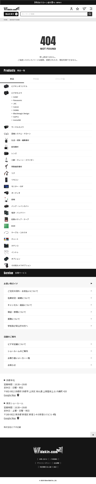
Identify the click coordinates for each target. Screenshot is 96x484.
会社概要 (56, 463)
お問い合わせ (43, 459)
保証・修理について (17, 311)
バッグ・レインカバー (16, 206)
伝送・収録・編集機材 (16, 140)
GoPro (16, 116)
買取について (14, 318)
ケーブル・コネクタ (15, 232)
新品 (12, 78)
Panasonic (17, 100)
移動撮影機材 (13, 166)
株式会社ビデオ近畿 (12, 427)
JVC (14, 103)
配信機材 (11, 146)
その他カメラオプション (17, 265)
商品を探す (9, 14)
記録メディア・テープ (16, 219)
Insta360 (17, 120)
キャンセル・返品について (20, 304)
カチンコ (11, 245)
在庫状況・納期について (19, 297)
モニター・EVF (13, 186)
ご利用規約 (53, 459)
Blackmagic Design (21, 113)
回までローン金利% (48, 2)
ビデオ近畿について (17, 344)
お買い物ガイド (11, 283)
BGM (9, 226)
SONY (15, 97)
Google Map (10, 395)
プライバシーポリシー (44, 463)
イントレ (11, 252)
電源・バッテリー (15, 212)
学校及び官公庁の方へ (18, 325)
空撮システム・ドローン (17, 133)
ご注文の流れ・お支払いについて (23, 291)
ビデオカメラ (13, 92)
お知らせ (12, 365)
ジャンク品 (60, 78)
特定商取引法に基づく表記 (48, 467)
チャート (11, 239)
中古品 (36, 78)
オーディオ (12, 193)
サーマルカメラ (14, 127)
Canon (16, 107)
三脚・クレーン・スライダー (19, 160)
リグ (9, 173)
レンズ (10, 153)
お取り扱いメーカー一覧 (19, 358)
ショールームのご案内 (18, 351)
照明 (9, 199)
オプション (12, 258)
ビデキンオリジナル (15, 86)
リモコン (11, 179)
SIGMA (16, 110)
